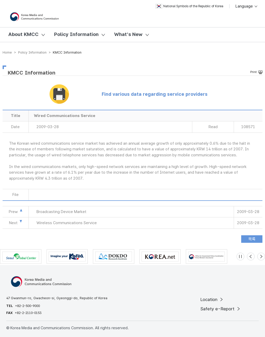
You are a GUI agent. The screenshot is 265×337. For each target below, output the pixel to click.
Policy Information (76, 34)
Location (212, 299)
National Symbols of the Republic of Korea (189, 6)
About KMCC (23, 34)
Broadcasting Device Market (61, 211)
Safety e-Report (220, 308)
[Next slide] (261, 256)
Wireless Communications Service (66, 223)
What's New (128, 34)
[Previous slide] (251, 256)
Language (246, 6)
